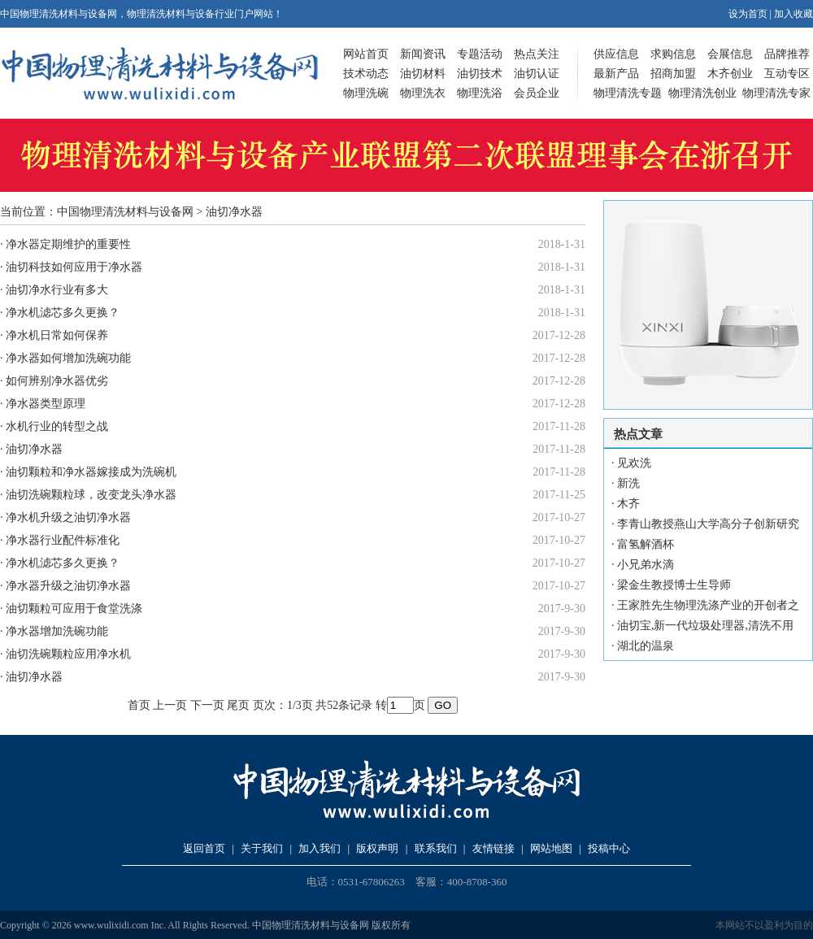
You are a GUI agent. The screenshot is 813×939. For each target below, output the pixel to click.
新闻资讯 (423, 54)
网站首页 (366, 54)
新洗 (628, 483)
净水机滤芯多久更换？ (63, 312)
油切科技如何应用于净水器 (74, 267)
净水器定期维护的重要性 (68, 244)
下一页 (207, 705)
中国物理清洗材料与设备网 (125, 212)
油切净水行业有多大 (57, 290)
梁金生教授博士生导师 (674, 585)
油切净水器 (34, 449)
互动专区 (787, 73)
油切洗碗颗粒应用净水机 (68, 654)
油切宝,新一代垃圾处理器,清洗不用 (705, 625)
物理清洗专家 (776, 93)
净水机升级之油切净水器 (68, 517)
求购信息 (673, 54)
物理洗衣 (423, 93)
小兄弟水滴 (645, 565)
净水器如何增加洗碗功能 (68, 358)
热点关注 (536, 54)
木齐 (628, 504)
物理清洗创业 (702, 93)
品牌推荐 (787, 54)
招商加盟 (673, 73)
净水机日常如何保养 (57, 335)
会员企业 (536, 93)
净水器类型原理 (45, 404)
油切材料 (423, 73)
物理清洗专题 (627, 93)
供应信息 (616, 54)
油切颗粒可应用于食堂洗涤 (74, 608)
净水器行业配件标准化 (63, 540)
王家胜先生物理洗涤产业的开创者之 (708, 605)
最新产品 (616, 73)
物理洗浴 (479, 93)
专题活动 (479, 54)
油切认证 (536, 73)
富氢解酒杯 (645, 544)
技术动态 (366, 73)
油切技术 (479, 73)
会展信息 (730, 54)
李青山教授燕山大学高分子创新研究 (708, 524)
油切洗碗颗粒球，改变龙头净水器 (91, 495)
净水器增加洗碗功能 (57, 631)
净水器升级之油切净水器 (68, 586)
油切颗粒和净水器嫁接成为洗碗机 (91, 472)
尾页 (238, 705)
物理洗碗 (366, 93)
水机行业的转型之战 (57, 426)
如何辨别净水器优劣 (57, 381)
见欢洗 (634, 463)
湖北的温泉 (645, 646)
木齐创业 (730, 73)
